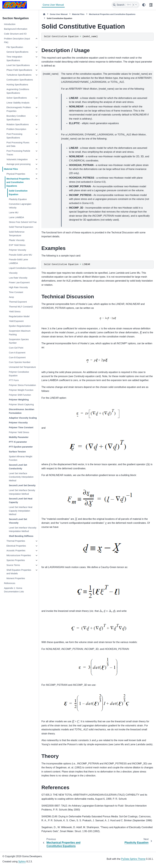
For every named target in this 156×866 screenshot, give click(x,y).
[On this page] (151, 4)
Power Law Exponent (19, 282)
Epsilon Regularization (20, 326)
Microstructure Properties (18, 555)
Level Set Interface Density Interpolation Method (22, 492)
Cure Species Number (19, 362)
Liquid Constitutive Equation (22, 268)
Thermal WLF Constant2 (21, 306)
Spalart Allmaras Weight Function (20, 458)
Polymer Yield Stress (19, 432)
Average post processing (18, 164)
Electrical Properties (16, 546)
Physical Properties (15, 174)
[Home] (44, 14)
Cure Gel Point (16, 348)
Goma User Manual (53, 4)
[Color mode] (144, 4)
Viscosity (13, 273)
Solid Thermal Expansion (21, 227)
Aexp (11, 297)
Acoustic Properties (15, 550)
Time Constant (16, 292)
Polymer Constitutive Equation (19, 374)
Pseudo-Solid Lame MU (20, 255)
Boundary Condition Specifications (16, 118)
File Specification (14, 47)
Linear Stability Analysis (17, 102)
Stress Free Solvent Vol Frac (23, 222)
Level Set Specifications (18, 65)
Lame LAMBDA (16, 217)
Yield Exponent (16, 321)
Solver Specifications (16, 98)
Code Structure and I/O (15, 34)
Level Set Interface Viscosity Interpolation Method (22, 529)
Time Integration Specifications (14, 59)
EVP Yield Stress (17, 245)
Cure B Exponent (17, 357)
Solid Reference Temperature (16, 234)
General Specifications (17, 52)
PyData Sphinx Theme (133, 859)
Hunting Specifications (17, 84)
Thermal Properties (15, 541)
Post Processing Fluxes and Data (17, 144)
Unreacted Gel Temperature (22, 367)
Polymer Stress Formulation (22, 385)
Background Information (15, 29)
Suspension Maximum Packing (19, 333)
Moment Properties (15, 578)
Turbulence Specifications (18, 75)
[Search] (125, 5)
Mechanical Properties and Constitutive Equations (18, 182)
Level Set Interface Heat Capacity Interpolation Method (20, 511)
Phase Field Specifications (19, 70)
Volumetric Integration (17, 159)
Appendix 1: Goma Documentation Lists (14, 590)
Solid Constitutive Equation (18, 193)
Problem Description (16, 129)
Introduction (9, 24)
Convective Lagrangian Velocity (20, 206)
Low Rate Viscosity (18, 278)
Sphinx (22, 861)
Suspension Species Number (19, 341)
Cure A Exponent (17, 352)
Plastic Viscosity (17, 240)
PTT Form (14, 380)
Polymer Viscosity (17, 250)
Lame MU (13, 212)
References (9, 583)
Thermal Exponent (18, 302)
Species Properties (15, 560)
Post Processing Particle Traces (18, 153)
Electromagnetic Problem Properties (18, 109)
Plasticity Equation (18, 199)
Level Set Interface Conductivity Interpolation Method (21, 477)
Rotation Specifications (17, 124)
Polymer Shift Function (20, 395)
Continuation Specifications (19, 79)
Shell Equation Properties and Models (18, 572)
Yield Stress (14, 311)
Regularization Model (19, 316)
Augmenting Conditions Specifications (17, 91)
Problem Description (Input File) (17, 40)
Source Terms (13, 565)
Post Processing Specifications (14, 136)
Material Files (11, 169)
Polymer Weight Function (21, 390)
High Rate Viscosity (18, 287)
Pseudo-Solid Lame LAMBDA (18, 261)
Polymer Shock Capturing (21, 404)
